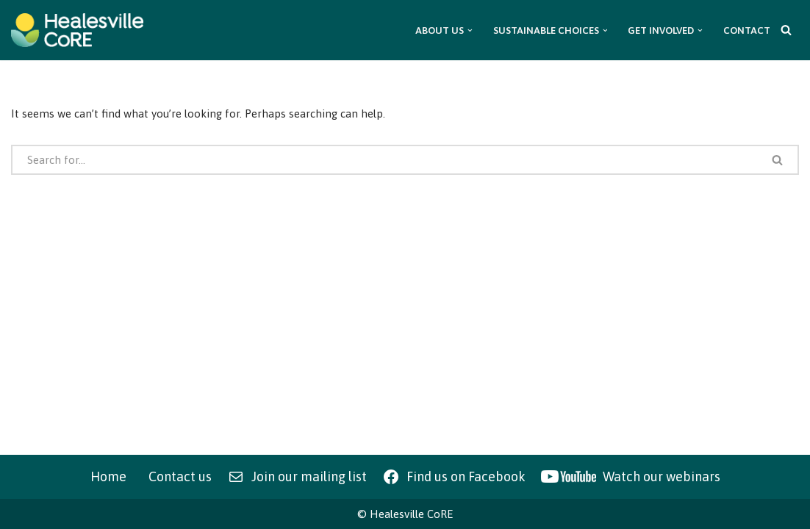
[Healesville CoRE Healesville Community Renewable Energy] (77, 30)
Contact (746, 30)
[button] (470, 30)
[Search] (786, 29)
